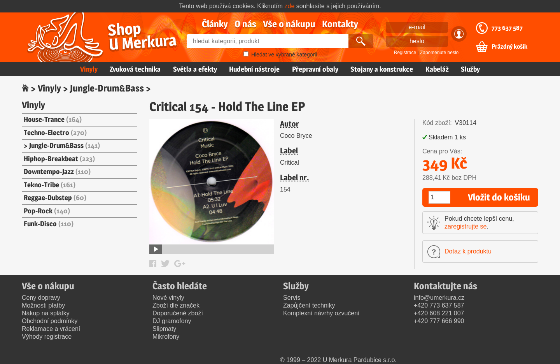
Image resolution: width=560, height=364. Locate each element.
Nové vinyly (168, 297)
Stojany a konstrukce (381, 69)
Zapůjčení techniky (309, 305)
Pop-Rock (47, 211)
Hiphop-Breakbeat (59, 159)
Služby (470, 69)
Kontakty (340, 24)
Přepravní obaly (315, 69)
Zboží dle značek (176, 305)
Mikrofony (165, 336)
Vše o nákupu (289, 24)
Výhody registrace (47, 336)
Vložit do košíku (499, 197)
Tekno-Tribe (49, 185)
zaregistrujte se (465, 226)
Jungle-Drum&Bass (107, 88)
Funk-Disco (49, 224)
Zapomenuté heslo (439, 52)
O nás (245, 24)
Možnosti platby (43, 305)
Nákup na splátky (46, 313)
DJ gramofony (171, 321)
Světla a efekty (195, 69)
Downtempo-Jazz (57, 171)
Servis (291, 297)
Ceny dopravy (41, 297)
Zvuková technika (135, 69)
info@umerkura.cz (439, 297)
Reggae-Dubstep (55, 197)
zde (290, 6)
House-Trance (53, 119)
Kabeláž (437, 69)
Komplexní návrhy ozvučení (321, 313)
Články (215, 24)
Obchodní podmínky (49, 321)
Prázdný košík (509, 47)
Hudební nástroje (254, 69)
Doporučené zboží (177, 313)
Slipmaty (164, 328)
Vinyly (89, 69)
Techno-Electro (55, 132)
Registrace (405, 52)
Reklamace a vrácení (51, 328)
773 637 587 (507, 28)
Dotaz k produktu (468, 251)
